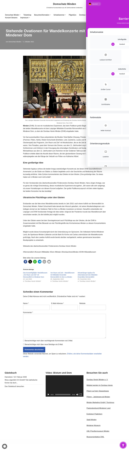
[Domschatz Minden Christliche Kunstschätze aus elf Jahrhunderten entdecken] (64, 5)
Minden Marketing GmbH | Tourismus (100, 409)
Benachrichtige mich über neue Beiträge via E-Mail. (44, 351)
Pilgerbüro (74, 15)
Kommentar (28, 317)
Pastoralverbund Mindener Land (99, 415)
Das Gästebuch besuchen (14, 393)
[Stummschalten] (77, 401)
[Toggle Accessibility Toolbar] (123, 445)
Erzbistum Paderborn (94, 420)
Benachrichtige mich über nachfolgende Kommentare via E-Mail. (49, 347)
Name (26, 308)
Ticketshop (28, 15)
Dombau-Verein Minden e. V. (97, 386)
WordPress (26, 448)
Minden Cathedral (101, 15)
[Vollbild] (81, 401)
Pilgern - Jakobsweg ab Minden (98, 403)
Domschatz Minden (15, 42)
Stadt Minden (91, 426)
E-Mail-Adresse (57, 308)
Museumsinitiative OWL (95, 443)
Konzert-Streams (11, 18)
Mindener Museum (94, 432)
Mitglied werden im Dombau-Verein (100, 392)
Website (82, 308)
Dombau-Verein (86, 15)
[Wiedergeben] (48, 401)
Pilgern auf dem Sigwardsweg (98, 397)
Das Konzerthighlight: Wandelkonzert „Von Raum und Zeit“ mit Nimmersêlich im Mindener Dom (35, 279)
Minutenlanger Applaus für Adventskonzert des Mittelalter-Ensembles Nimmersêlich (88, 279)
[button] (20, 14)
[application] (64, 392)
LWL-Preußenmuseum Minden (98, 437)
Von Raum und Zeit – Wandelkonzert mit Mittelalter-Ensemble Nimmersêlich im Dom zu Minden (62, 279)
